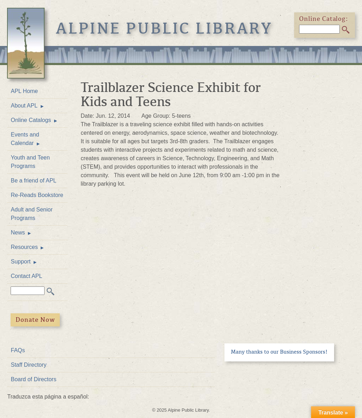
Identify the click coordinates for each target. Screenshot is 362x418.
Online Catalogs (31, 120)
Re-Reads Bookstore (37, 195)
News (18, 233)
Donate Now (35, 319)
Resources (24, 247)
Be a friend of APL (33, 181)
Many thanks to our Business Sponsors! (279, 351)
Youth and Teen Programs (30, 162)
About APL (24, 106)
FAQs (18, 350)
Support (20, 262)
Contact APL (26, 276)
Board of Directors (33, 379)
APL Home (24, 91)
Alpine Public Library (164, 28)
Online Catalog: (324, 18)
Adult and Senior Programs (31, 214)
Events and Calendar (25, 139)
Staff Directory (28, 365)
